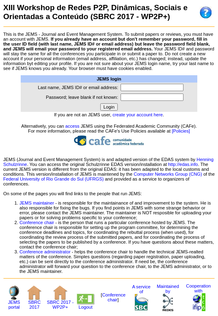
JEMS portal (14, 302)
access (72, 126)
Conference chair (36, 222)
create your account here (137, 114)
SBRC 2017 (34, 302)
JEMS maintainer (36, 202)
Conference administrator (45, 251)
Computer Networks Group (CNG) (168, 174)
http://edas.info (183, 164)
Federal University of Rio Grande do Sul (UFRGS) (53, 179)
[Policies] (181, 131)
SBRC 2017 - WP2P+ (60, 302)
